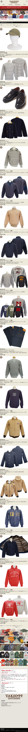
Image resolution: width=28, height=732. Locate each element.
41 (19, 24)
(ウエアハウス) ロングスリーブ (5, 82)
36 (10, 24)
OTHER (24, 4)
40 (17, 24)
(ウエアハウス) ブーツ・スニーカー (6, 111)
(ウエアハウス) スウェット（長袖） (6, 171)
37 (12, 24)
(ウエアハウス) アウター (4, 141)
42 (20, 24)
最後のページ (17, 26)
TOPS (3, 4)
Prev (1, 14)
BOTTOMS (10, 4)
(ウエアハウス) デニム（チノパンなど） (7, 350)
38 (14, 24)
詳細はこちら (3, 680)
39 (15, 24)
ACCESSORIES (17, 4)
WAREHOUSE (2, 51)
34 (7, 24)
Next (26, 14)
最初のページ (2, 24)
